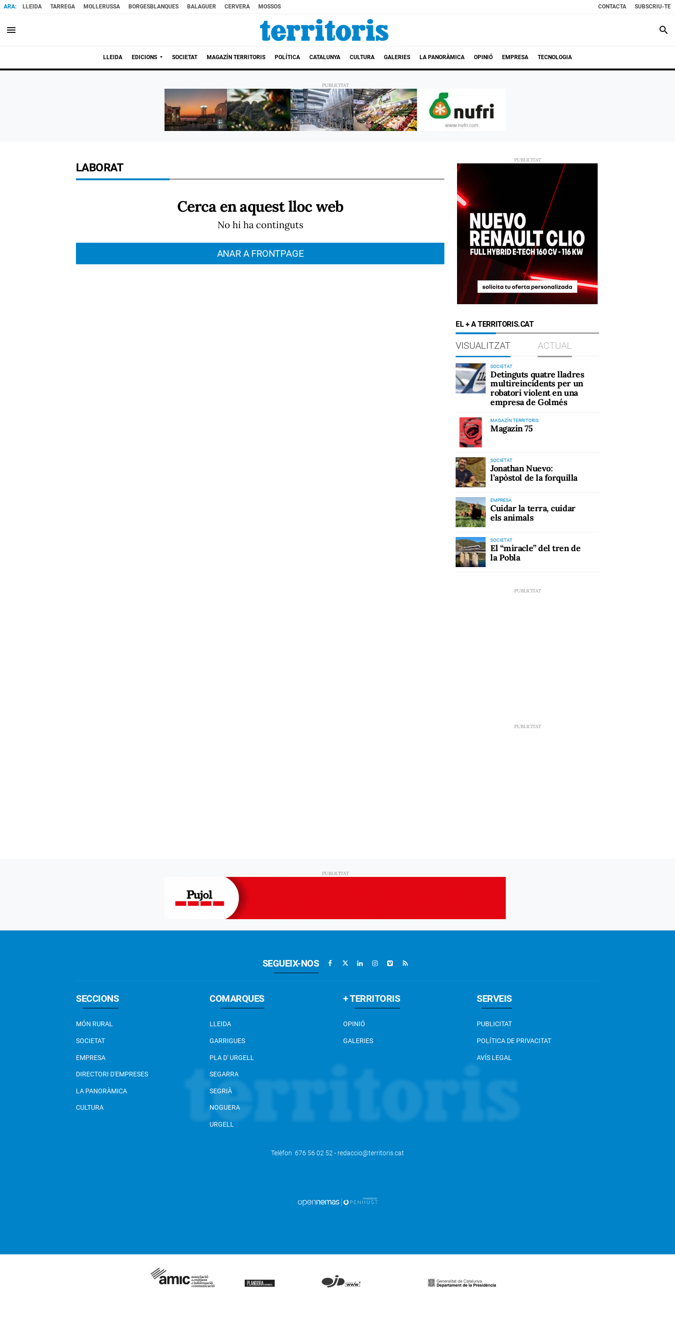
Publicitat (494, 1024)
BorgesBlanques (153, 6)
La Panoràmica (101, 1091)
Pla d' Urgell (232, 1057)
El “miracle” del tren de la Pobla (535, 553)
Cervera (237, 6)
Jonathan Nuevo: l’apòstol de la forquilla (534, 473)
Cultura (90, 1107)
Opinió (354, 1024)
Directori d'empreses (112, 1074)
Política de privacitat (514, 1041)
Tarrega (62, 6)
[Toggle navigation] (11, 30)
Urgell (222, 1124)
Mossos (269, 6)
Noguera (225, 1107)
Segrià (221, 1091)
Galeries (358, 1041)
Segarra (224, 1074)
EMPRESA (90, 1057)
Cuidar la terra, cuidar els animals (533, 513)
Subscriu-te (653, 6)
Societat (90, 1041)
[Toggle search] (663, 30)
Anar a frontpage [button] (260, 253)
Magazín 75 (511, 428)
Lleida (32, 6)
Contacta (612, 6)
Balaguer (201, 6)
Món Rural (94, 1024)
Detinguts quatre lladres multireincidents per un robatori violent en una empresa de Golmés (537, 388)
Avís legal (494, 1057)
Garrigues (227, 1041)
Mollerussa (101, 6)
